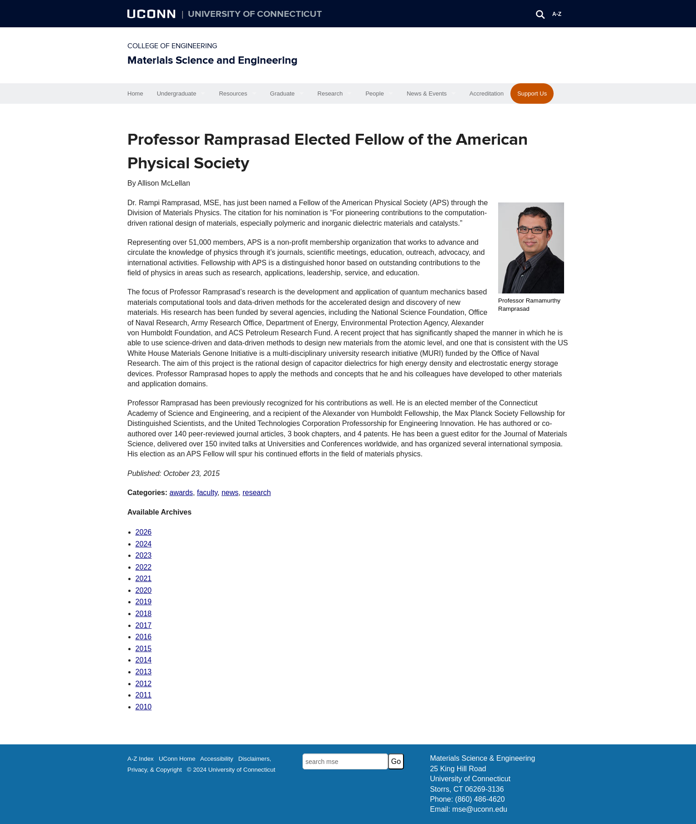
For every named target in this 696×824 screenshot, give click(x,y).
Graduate (282, 93)
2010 (144, 707)
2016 (144, 637)
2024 (144, 544)
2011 (144, 695)
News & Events (427, 93)
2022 (144, 567)
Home (135, 93)
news (230, 492)
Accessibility (216, 758)
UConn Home (177, 758)
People (374, 93)
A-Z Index (140, 758)
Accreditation (486, 93)
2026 (144, 532)
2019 (144, 602)
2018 (144, 613)
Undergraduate (177, 93)
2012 (144, 684)
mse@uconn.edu (479, 809)
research (256, 492)
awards (181, 492)
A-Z (556, 14)
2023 (144, 555)
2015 (144, 648)
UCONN (152, 13)
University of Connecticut (255, 14)
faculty (207, 492)
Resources (233, 93)
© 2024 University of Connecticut (231, 769)
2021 (144, 578)
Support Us (532, 93)
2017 (144, 625)
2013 (144, 672)
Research (330, 93)
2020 (144, 590)
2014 (144, 660)
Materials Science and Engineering (212, 60)
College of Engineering (172, 46)
